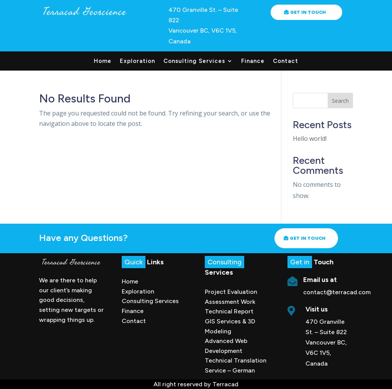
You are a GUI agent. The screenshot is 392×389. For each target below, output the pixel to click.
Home (102, 61)
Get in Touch (308, 12)
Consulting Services (194, 61)
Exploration (137, 61)
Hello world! (310, 138)
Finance (253, 61)
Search (340, 100)
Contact (285, 61)
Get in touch (307, 238)
